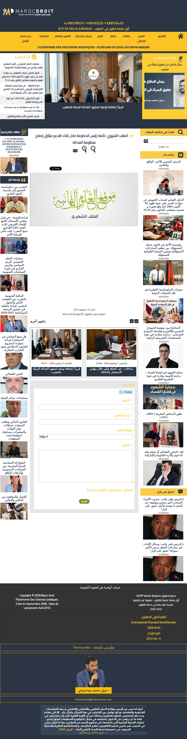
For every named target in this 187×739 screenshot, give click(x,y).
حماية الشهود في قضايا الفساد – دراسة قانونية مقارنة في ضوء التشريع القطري (164, 376)
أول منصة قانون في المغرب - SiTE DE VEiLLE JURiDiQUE (93, 28)
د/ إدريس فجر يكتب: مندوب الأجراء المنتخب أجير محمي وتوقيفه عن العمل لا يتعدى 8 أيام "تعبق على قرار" (163, 504)
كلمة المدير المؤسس (164, 57)
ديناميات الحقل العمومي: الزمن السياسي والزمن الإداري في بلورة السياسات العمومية (23, 66)
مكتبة (113, 36)
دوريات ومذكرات (83, 36)
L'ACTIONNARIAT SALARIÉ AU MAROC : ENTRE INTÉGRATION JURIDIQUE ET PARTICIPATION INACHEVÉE (14, 145)
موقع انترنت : (124, 430)
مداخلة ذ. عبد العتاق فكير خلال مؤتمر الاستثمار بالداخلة (111, 370)
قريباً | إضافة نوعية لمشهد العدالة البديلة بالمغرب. (92, 107)
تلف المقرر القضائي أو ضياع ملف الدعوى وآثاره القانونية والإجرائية (163, 453)
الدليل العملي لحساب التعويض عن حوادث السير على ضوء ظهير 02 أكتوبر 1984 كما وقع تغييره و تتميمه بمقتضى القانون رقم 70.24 (22, 76)
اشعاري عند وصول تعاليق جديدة (112, 490)
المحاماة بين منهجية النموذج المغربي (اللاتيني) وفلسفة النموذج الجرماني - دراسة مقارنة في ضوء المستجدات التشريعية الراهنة (164, 332)
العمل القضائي (141, 38)
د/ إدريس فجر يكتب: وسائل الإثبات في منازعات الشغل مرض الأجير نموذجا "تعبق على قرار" (163, 547)
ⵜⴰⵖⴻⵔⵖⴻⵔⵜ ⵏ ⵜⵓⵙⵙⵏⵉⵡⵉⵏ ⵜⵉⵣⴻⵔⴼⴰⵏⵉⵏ (93, 23)
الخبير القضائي (14, 373)
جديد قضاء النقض (25, 38)
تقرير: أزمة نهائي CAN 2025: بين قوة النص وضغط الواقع (25, 100)
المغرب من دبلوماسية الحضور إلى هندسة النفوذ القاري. (14, 190)
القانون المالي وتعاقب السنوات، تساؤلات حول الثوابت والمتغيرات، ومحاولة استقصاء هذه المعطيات (14, 430)
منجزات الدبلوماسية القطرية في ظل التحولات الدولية (164, 291)
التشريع (162, 36)
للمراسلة (44, 36)
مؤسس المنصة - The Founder (93, 647)
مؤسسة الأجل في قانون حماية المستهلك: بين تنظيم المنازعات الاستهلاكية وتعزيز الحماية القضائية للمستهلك (164, 249)
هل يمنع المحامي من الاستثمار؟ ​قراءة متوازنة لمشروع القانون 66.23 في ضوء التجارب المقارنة (14, 343)
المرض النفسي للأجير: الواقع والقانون (23, 116)
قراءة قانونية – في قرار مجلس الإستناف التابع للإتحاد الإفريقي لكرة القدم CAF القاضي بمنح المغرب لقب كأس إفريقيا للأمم (23, 89)
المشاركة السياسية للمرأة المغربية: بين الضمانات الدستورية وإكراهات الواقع (14, 467)
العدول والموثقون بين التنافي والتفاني (14, 498)
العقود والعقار (62, 36)
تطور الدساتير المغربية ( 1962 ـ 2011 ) (163, 415)
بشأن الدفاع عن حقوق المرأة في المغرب (164, 67)
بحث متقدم (164, 147)
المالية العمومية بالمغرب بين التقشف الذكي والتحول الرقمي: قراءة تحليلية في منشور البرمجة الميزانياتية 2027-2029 (14, 304)
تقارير (100, 36)
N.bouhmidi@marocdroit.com (93, 699)
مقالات (126, 36)
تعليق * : (127, 445)
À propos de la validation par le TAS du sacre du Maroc (23, 109)
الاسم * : (127, 400)
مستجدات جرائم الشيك (13, 397)
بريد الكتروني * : (123, 415)
